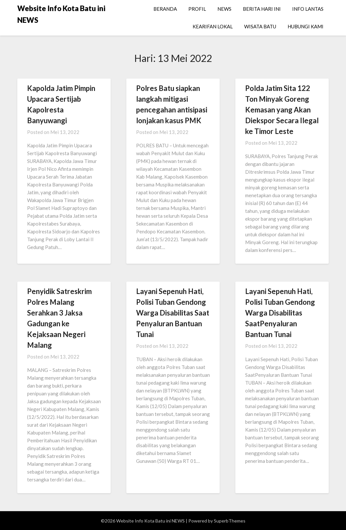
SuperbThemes (229, 520)
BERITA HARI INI (262, 9)
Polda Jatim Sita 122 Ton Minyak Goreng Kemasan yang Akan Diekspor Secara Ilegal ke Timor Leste (282, 110)
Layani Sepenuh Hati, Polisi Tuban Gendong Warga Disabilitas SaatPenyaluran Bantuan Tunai (280, 313)
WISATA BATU (260, 26)
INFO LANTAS (307, 9)
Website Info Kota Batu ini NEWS (61, 14)
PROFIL (197, 9)
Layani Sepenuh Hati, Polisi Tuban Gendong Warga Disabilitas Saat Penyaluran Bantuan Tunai (172, 313)
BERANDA (165, 9)
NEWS (224, 9)
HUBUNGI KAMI (305, 26)
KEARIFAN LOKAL (213, 26)
